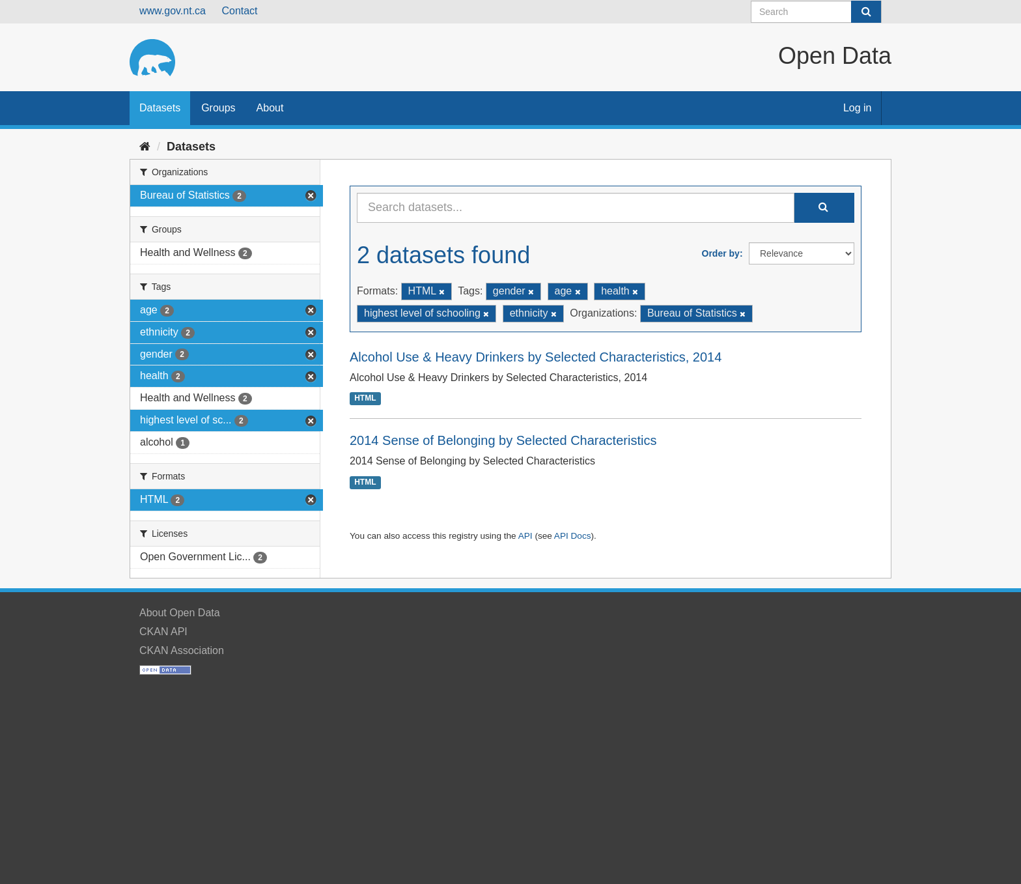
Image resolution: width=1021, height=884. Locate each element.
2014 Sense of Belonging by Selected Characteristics (503, 440)
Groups (218, 107)
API (525, 536)
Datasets (159, 107)
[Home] (144, 146)
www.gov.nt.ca (172, 10)
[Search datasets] (816, 12)
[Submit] (866, 12)
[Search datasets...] (575, 208)
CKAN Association (181, 650)
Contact (239, 10)
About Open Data (179, 612)
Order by (721, 253)
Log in (857, 107)
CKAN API (163, 631)
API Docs (572, 536)
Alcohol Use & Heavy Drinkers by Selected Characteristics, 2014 (535, 357)
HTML (365, 398)
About (270, 107)
